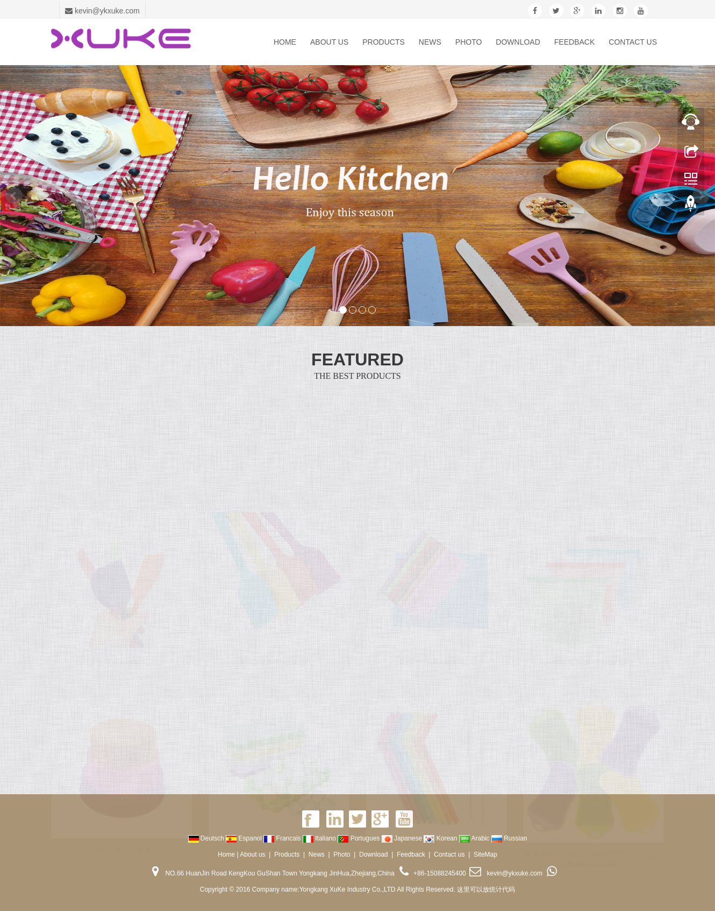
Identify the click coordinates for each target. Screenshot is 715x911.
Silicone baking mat (431, 658)
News (430, 42)
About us (329, 42)
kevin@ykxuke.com (102, 10)
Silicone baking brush (275, 658)
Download (518, 42)
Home (285, 42)
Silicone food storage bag (589, 658)
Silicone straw (432, 847)
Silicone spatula (117, 658)
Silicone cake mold (117, 847)
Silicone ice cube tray (274, 847)
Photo (468, 42)
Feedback (574, 42)
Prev (14, 195)
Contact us (633, 42)
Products (383, 42)
